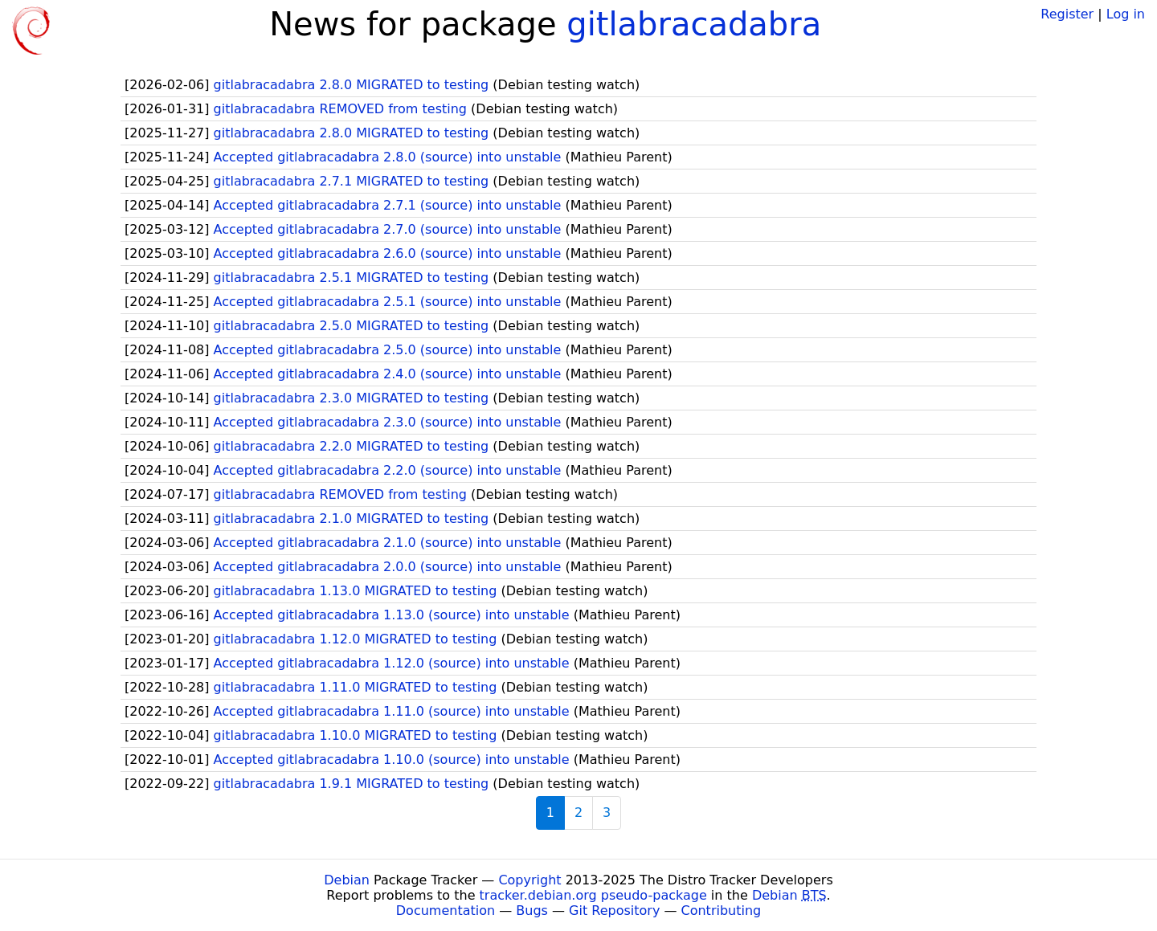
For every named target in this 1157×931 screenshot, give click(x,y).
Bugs (532, 910)
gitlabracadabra (693, 24)
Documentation (445, 910)
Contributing (721, 910)
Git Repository (614, 910)
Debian (347, 880)
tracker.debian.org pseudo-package (593, 895)
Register (1067, 14)
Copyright (529, 880)
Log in (1125, 14)
